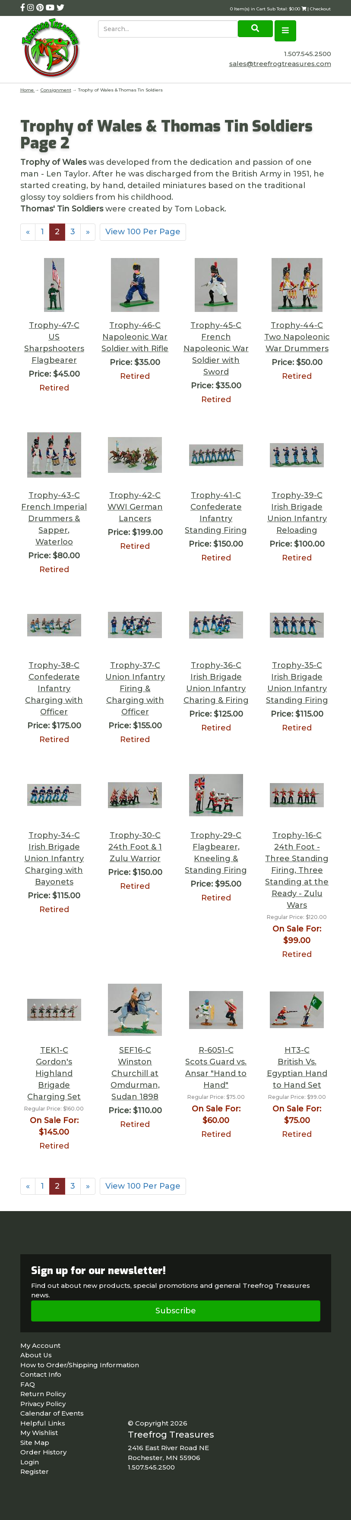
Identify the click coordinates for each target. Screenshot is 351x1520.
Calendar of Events (52, 1413)
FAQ (27, 1384)
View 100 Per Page (142, 231)
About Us (36, 1355)
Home (27, 90)
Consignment (56, 90)
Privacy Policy (43, 1404)
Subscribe (175, 1310)
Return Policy (43, 1394)
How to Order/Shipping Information (79, 1365)
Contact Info (40, 1374)
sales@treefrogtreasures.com (280, 64)
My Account (40, 1345)
